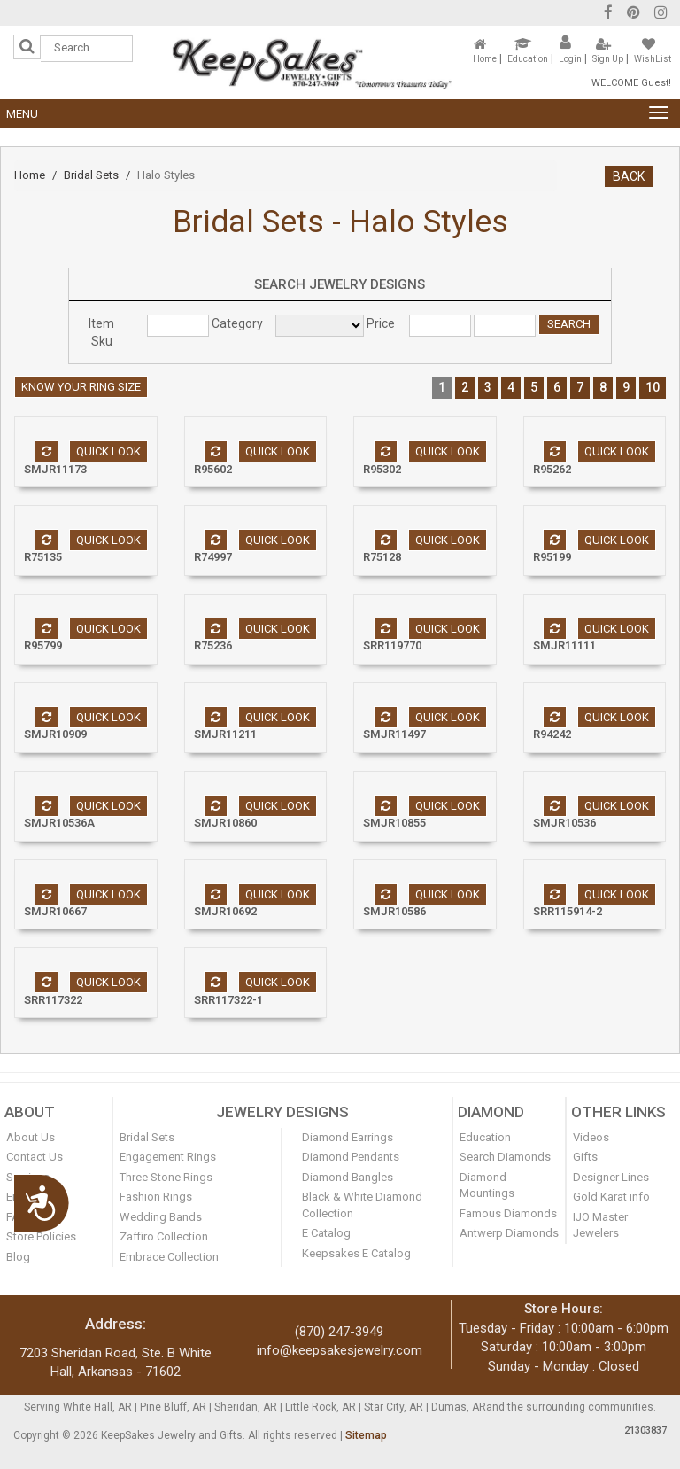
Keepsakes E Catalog (356, 1253)
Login (570, 59)
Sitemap (366, 1435)
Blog (18, 1256)
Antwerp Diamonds (509, 1233)
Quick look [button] (108, 451)
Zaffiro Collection (164, 1236)
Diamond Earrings (347, 1137)
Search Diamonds (505, 1156)
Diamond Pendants (350, 1156)
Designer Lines (611, 1177)
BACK (629, 176)
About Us (30, 1137)
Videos (591, 1137)
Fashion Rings (156, 1196)
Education (527, 59)
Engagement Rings (168, 1156)
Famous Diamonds (508, 1213)
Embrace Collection (169, 1256)
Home (485, 59)
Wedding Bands (161, 1217)
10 (652, 387)
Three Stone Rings (166, 1177)
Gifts (585, 1156)
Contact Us (34, 1156)
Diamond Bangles (347, 1177)
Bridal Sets (91, 175)
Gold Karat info (611, 1196)
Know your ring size (81, 386)
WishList (652, 59)
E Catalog (326, 1233)
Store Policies (41, 1236)
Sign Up (607, 59)
